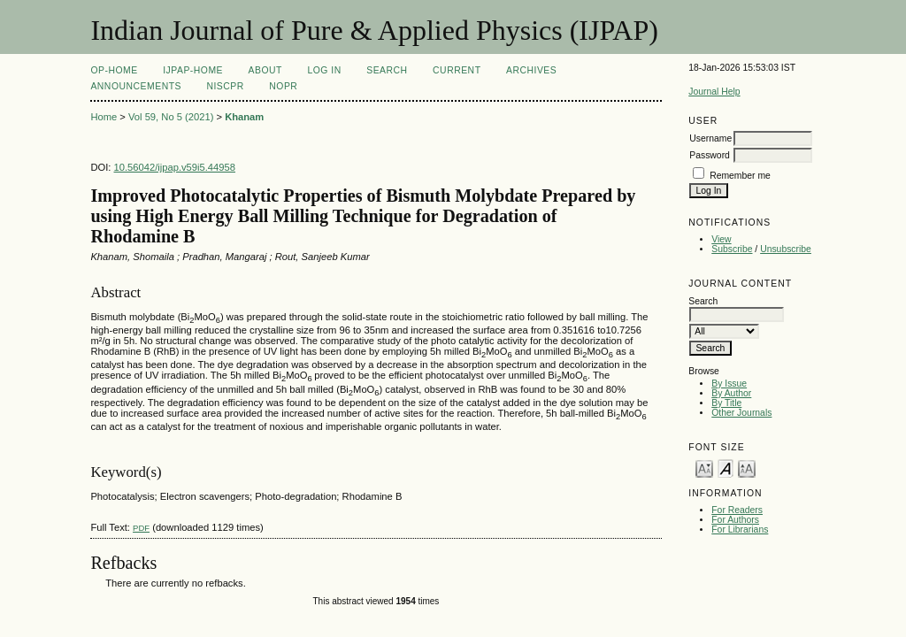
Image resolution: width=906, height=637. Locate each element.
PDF (141, 528)
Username (710, 138)
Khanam (244, 116)
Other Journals (741, 413)
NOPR (283, 86)
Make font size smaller (704, 467)
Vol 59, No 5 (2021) (170, 116)
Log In (324, 70)
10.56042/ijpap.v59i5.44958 (174, 167)
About (265, 70)
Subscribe (731, 249)
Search (386, 70)
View (721, 239)
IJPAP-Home (193, 70)
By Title (726, 403)
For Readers (737, 510)
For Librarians (739, 529)
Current (456, 70)
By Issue (729, 383)
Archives (531, 70)
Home (103, 116)
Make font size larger (747, 467)
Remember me (740, 175)
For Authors (735, 520)
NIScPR (224, 86)
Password (709, 155)
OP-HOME (113, 70)
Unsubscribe (785, 249)
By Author (731, 393)
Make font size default (725, 467)
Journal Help (714, 91)
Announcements (135, 86)
